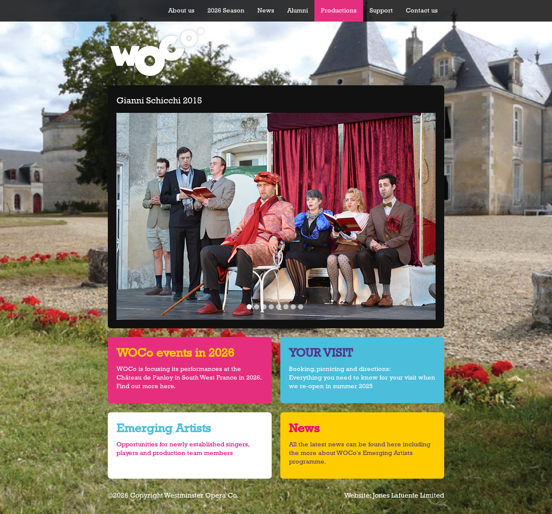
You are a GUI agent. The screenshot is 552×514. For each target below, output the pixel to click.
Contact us (422, 10)
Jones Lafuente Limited (408, 495)
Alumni (297, 10)
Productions (339, 10)
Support (381, 10)
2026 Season (226, 10)
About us (181, 10)
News (265, 10)
